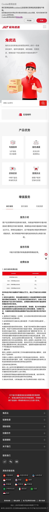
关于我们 (6, 446)
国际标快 (6, 426)
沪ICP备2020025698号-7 (39, 508)
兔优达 (5, 413)
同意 (41, 20)
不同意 (29, 21)
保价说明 (42, 501)
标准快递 (6, 420)
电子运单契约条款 (29, 501)
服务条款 (7, 501)
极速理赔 (6, 440)
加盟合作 (6, 433)
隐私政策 (19, 17)
